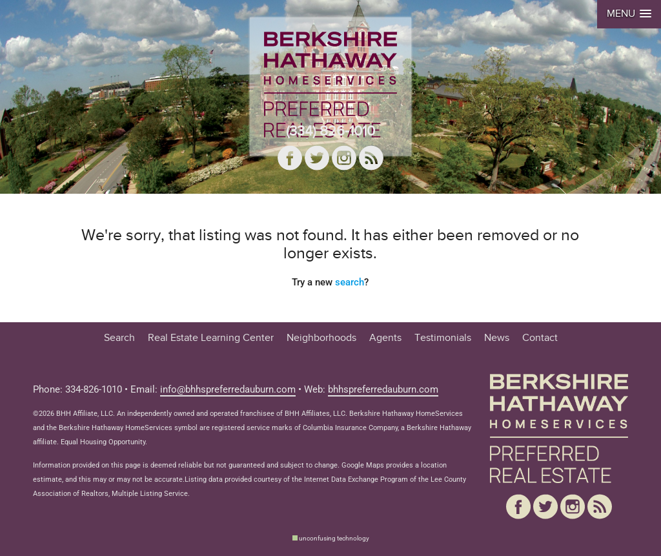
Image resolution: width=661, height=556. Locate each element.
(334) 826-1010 (330, 131)
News (496, 338)
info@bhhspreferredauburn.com (228, 389)
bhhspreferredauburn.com (383, 389)
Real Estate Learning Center (211, 338)
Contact (540, 338)
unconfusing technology (334, 538)
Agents (385, 338)
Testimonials (442, 338)
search (349, 282)
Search (119, 338)
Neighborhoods (321, 338)
